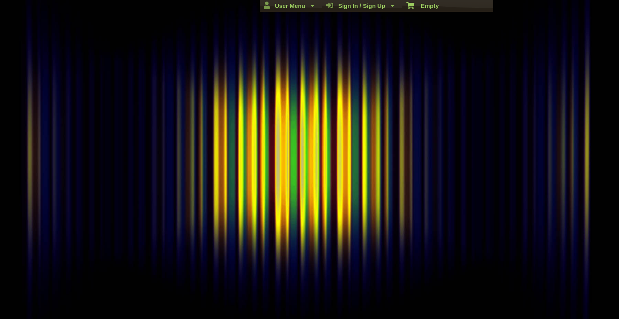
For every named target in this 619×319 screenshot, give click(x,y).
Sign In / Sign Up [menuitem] (360, 5)
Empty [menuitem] (422, 5)
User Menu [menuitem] (289, 5)
